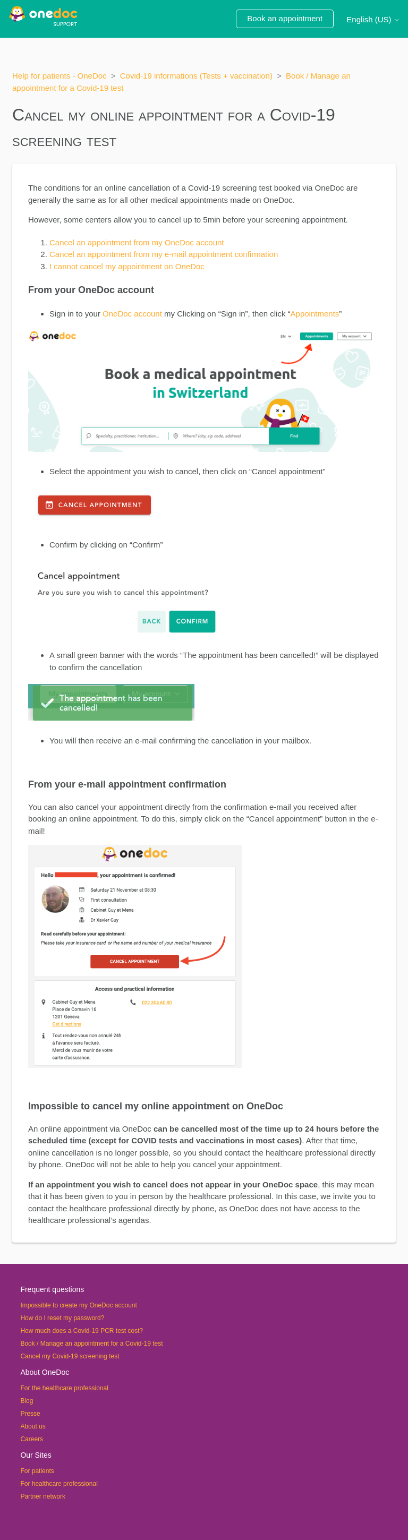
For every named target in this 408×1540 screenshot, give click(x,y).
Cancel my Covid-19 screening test (69, 1356)
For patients (37, 1471)
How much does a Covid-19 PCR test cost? (81, 1330)
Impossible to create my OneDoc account (78, 1305)
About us (32, 1426)
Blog (26, 1401)
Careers (31, 1439)
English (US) (373, 19)
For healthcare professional (58, 1483)
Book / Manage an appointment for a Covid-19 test (91, 1343)
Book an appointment (284, 18)
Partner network (42, 1496)
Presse (30, 1413)
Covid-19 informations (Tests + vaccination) (196, 75)
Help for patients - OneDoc (59, 75)
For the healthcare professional (64, 1388)
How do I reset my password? (62, 1318)
